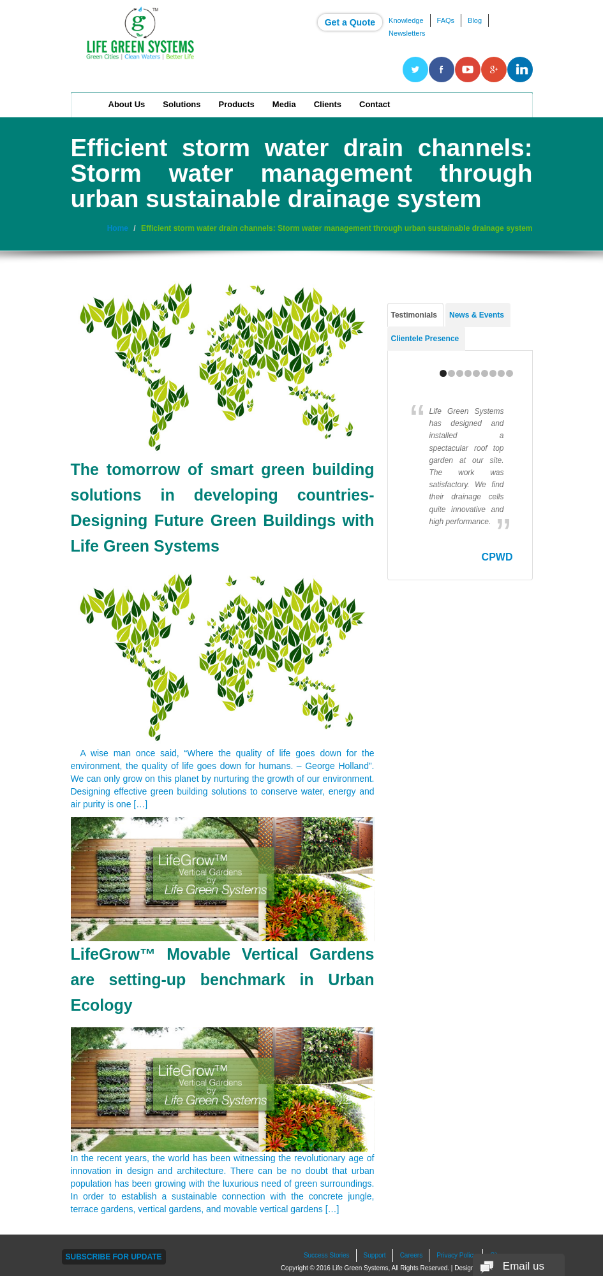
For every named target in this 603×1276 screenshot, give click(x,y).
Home (88, 105)
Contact (374, 104)
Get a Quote (350, 22)
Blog (475, 20)
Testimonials (414, 315)
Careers (411, 1255)
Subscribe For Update (114, 1256)
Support (375, 1255)
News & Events (476, 315)
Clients (327, 104)
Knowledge (406, 20)
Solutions (181, 104)
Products (237, 104)
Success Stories (327, 1255)
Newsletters (407, 33)
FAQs (446, 20)
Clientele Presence (425, 338)
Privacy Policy (456, 1255)
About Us (126, 104)
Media (284, 104)
